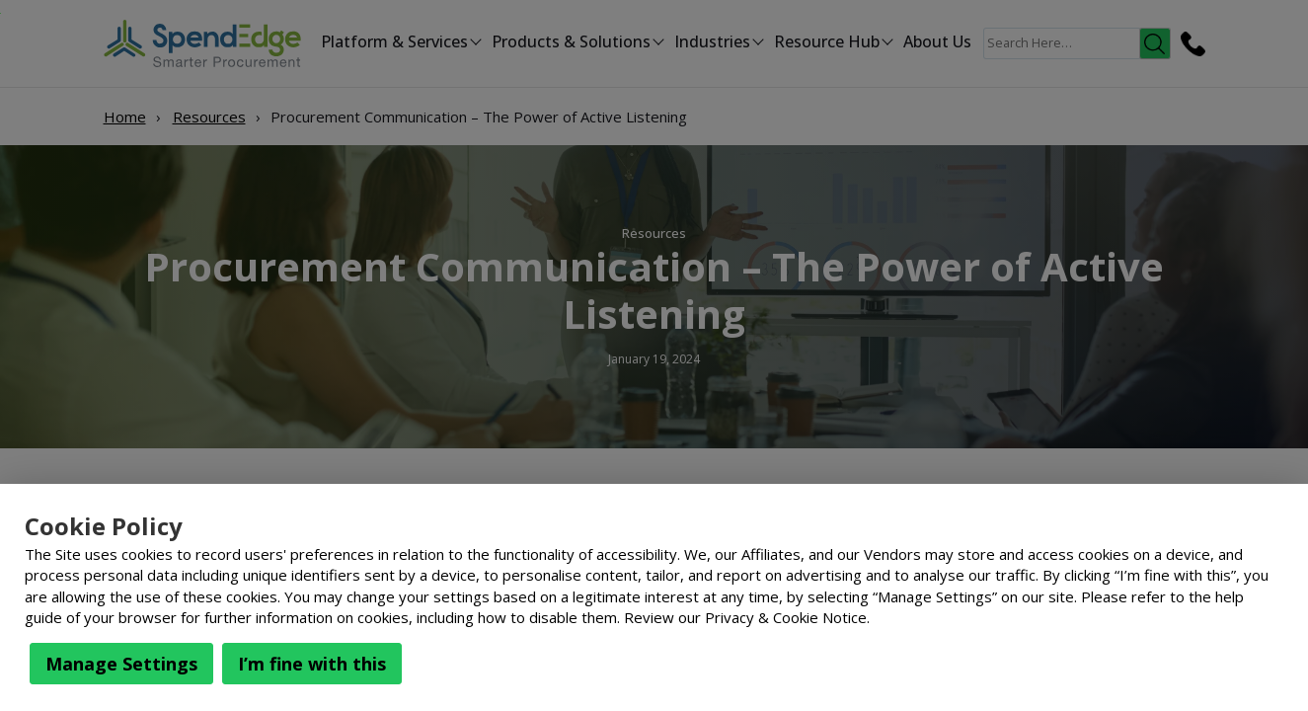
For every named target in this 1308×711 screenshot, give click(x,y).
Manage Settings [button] (121, 663)
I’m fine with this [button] (312, 663)
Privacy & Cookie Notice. (787, 617)
